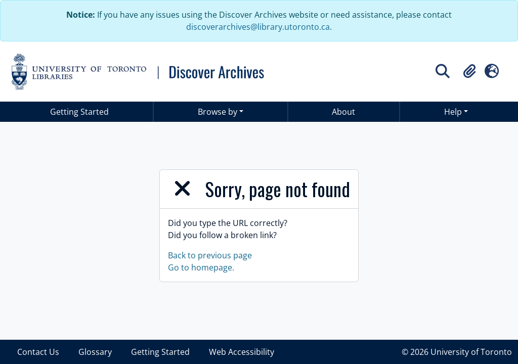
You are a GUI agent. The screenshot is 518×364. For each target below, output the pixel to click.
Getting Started (79, 111)
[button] (469, 71)
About (343, 111)
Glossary (95, 351)
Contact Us (38, 351)
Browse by (217, 111)
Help (453, 111)
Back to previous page (210, 255)
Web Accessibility (241, 351)
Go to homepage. (201, 267)
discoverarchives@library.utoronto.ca (258, 26)
